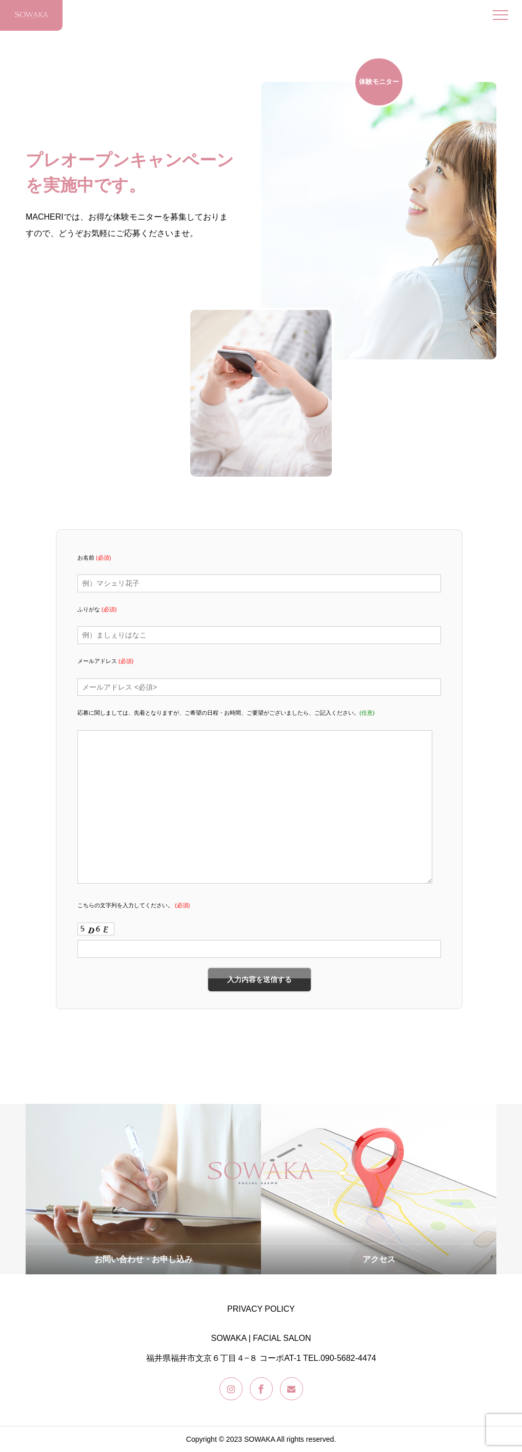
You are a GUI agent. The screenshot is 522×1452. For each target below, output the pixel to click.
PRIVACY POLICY (261, 1309)
